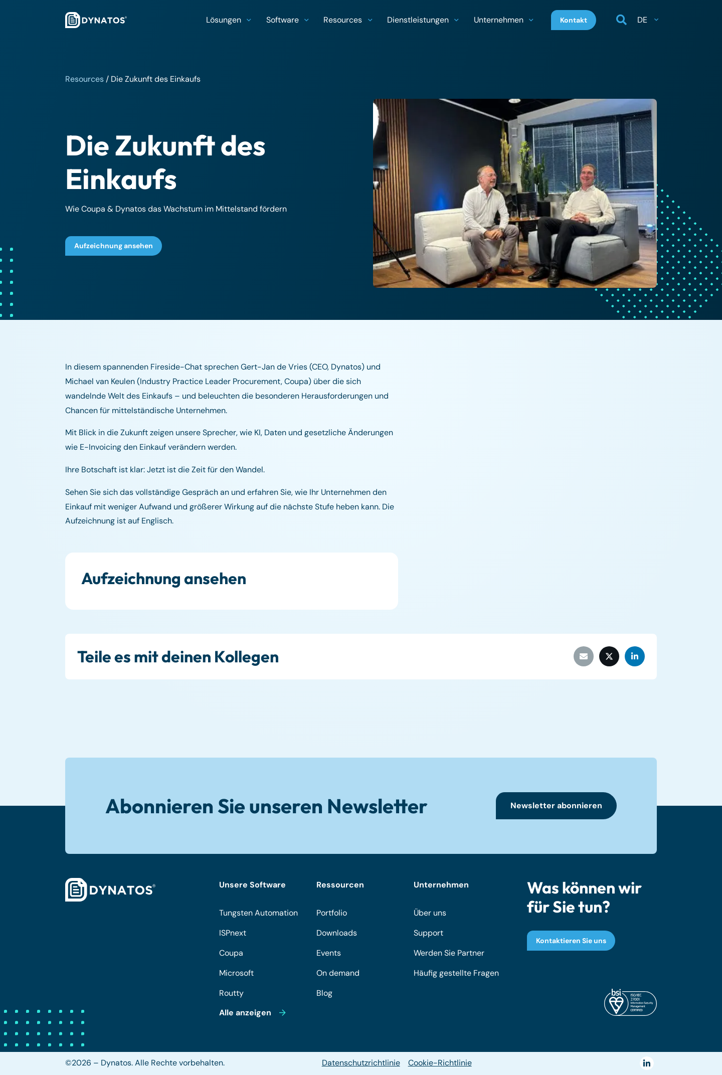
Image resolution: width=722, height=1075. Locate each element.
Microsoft (236, 973)
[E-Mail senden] (584, 656)
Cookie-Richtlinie (440, 1062)
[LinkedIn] (646, 1063)
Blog (324, 993)
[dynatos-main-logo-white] (110, 890)
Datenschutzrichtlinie (361, 1062)
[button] (249, 20)
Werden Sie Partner (449, 953)
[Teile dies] (609, 656)
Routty (231, 993)
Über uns (430, 913)
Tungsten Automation (258, 913)
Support (428, 933)
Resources (84, 79)
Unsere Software (252, 884)
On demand (337, 973)
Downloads (336, 933)
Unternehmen (441, 884)
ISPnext (232, 933)
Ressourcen (340, 884)
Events (328, 953)
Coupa (231, 953)
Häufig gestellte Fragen (456, 973)
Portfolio (331, 913)
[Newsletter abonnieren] (556, 805)
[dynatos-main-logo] (96, 20)
